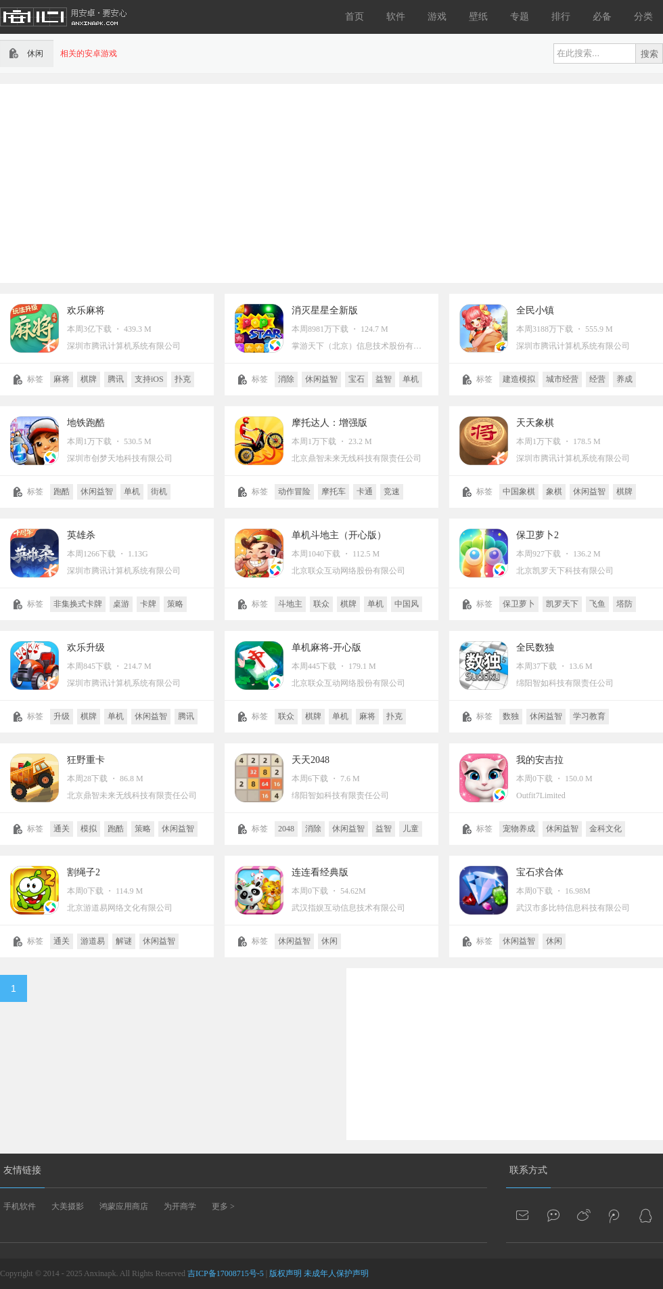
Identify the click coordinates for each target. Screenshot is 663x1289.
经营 (597, 379)
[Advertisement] (261, 182)
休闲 (329, 941)
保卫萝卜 (519, 604)
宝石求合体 (540, 872)
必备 (602, 17)
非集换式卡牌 (77, 604)
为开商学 (180, 1206)
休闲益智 (321, 379)
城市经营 (562, 379)
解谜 (124, 941)
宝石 (356, 379)
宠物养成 (519, 828)
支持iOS (149, 379)
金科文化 (605, 828)
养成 (624, 379)
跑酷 (61, 491)
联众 (321, 604)
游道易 (93, 941)
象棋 (554, 491)
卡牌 (148, 604)
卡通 (365, 491)
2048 (286, 828)
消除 (286, 379)
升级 (61, 716)
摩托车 (333, 491)
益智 (383, 379)
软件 (395, 17)
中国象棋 (519, 491)
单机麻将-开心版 (326, 647)
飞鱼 (597, 604)
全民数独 (535, 647)
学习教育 (589, 716)
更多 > (223, 1206)
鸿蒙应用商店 (123, 1206)
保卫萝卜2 (537, 535)
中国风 (406, 604)
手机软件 (19, 1206)
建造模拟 (519, 379)
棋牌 (89, 379)
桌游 (121, 604)
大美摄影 (67, 1206)
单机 (411, 379)
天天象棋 (535, 423)
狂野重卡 (86, 760)
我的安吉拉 (540, 760)
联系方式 (528, 1170)
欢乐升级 (86, 647)
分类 (643, 17)
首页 (354, 17)
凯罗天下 (562, 604)
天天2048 (310, 760)
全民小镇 (535, 310)
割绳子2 (83, 872)
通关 (61, 828)
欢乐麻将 (86, 310)
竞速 (392, 491)
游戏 (437, 17)
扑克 (183, 379)
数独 (511, 716)
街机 (159, 491)
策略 (175, 604)
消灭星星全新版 (325, 310)
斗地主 (290, 604)
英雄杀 (81, 535)
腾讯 (116, 379)
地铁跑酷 (86, 423)
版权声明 (285, 1273)
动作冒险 (294, 491)
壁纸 (478, 17)
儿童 (411, 828)
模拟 (89, 828)
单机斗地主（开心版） (339, 535)
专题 (519, 17)
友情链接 (22, 1170)
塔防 (624, 604)
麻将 (61, 379)
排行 (560, 17)
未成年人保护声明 (336, 1273)
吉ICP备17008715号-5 (225, 1273)
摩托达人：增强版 (329, 423)
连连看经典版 (320, 872)
